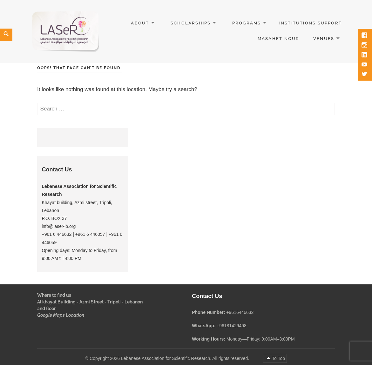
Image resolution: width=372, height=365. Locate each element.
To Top (278, 358)
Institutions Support (310, 23)
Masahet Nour (279, 38)
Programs (246, 23)
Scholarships (191, 23)
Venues (323, 38)
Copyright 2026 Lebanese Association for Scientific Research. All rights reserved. (170, 358)
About (140, 23)
